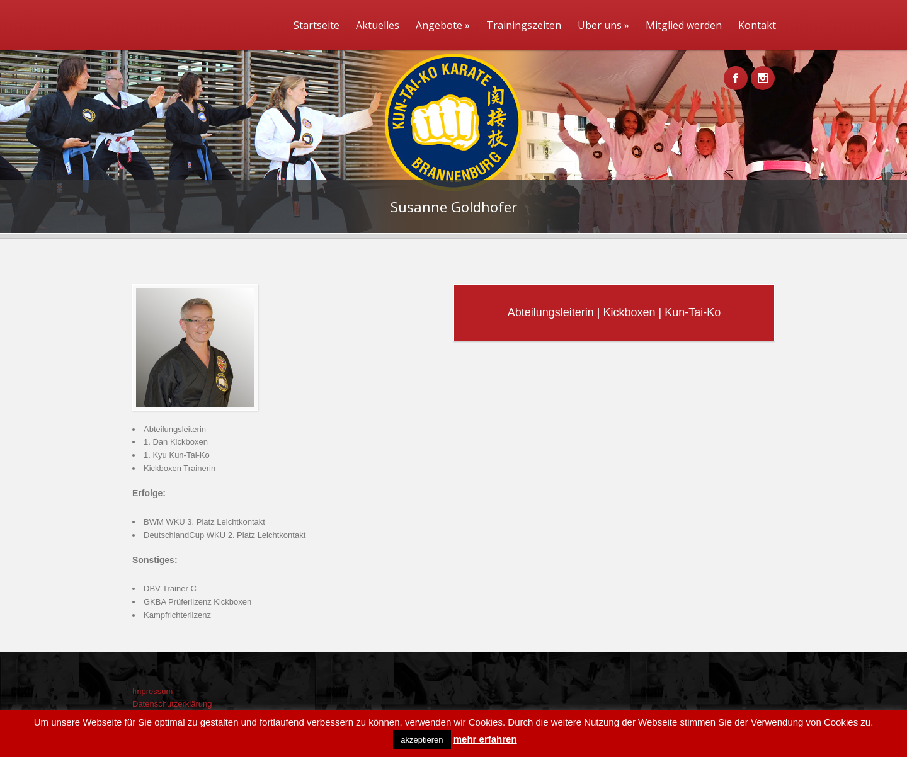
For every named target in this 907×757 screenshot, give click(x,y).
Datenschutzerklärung (172, 704)
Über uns (603, 25)
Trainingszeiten (523, 25)
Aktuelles (377, 25)
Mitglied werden (684, 25)
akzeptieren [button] (422, 739)
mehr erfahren (485, 739)
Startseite (316, 25)
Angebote (443, 25)
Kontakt (757, 25)
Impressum (152, 691)
